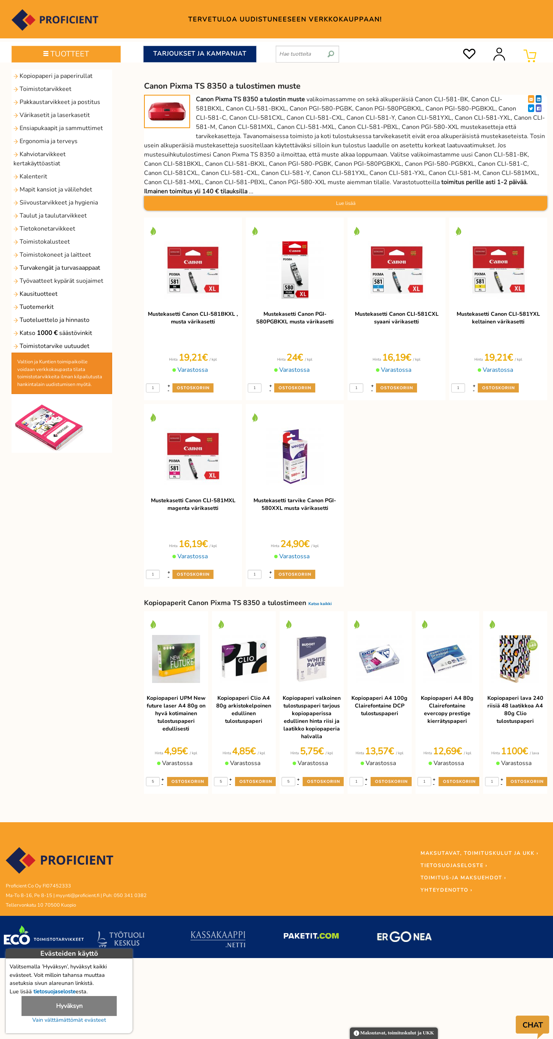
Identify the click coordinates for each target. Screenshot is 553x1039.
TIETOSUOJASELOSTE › (454, 865)
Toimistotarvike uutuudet (51, 346)
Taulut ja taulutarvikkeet (50, 215)
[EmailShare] (531, 99)
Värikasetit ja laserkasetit (51, 115)
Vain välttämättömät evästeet (69, 1020)
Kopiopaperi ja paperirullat (53, 76)
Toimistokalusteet (41, 241)
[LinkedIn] (538, 99)
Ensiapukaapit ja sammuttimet (58, 128)
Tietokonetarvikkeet (44, 228)
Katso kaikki (320, 604)
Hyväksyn (69, 1006)
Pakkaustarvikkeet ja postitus (56, 102)
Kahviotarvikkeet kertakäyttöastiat (39, 159)
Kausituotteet (35, 294)
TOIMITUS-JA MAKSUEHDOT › (463, 877)
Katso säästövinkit (52, 333)
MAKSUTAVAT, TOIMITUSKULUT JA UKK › (479, 853)
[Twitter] (531, 108)
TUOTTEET (66, 54)
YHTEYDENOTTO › (446, 890)
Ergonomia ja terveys (45, 141)
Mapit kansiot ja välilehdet (52, 189)
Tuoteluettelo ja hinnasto (51, 320)
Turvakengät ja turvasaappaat (56, 268)
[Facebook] (538, 108)
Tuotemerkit (33, 307)
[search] (331, 51)
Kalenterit (30, 176)
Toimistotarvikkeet (42, 89)
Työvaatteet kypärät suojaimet (58, 281)
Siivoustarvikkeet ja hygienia (55, 202)
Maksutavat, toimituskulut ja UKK (394, 1033)
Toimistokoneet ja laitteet (52, 255)
